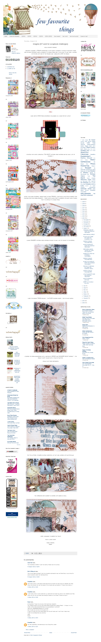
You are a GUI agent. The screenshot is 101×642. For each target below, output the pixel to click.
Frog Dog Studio (91, 149)
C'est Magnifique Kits (87, 337)
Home (50, 632)
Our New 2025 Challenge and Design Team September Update (88, 320)
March (85, 294)
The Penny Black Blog (13, 402)
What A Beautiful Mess (88, 309)
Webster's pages (86, 179)
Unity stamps (91, 178)
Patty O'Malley (31, 571)
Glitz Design (92, 150)
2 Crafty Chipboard (12, 390)
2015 (83, 212)
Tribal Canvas (85, 338)
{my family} (57, 36)
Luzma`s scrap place (87, 357)
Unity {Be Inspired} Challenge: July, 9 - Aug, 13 (88, 365)
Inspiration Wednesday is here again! (88, 326)
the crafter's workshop (88, 194)
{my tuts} (65, 36)
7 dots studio (10, 421)
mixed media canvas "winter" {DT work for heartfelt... (88, 250)
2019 (83, 203)
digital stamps (92, 182)
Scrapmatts (89, 169)
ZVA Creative (91, 181)
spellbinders (86, 193)
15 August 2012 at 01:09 (33, 577)
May (85, 290)
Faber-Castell (90, 147)
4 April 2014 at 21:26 (33, 587)
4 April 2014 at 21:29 (33, 597)
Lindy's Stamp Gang (12, 425)
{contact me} (84, 36)
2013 (83, 216)
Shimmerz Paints (11, 407)
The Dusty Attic (11, 430)
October (86, 224)
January (86, 298)
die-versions (84, 182)
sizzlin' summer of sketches (88, 279)
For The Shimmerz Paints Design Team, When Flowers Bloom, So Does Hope (13, 411)
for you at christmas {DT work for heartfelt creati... (88, 267)
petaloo (87, 190)
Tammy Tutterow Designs (86, 350)
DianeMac (30, 581)
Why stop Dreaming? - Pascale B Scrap (12, 432)
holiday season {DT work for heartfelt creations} (88, 246)
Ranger (88, 168)
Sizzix (94, 169)
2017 (83, 208)
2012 (83, 218)
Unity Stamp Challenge (88, 362)
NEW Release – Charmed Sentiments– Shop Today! (13, 404)
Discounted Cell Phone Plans (87, 353)
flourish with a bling (88, 185)
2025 (83, 201)
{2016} (23, 36)
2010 (83, 302)
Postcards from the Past (13, 423)
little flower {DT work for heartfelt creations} (89, 275)
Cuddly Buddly (84, 146)
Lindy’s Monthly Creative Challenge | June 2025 (13, 427)
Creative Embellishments (88, 144)
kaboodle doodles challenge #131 (87, 271)
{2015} (29, 36)
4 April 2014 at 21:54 (33, 617)
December (86, 220)
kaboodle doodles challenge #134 (87, 241)
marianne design (86, 189)
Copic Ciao (91, 143)
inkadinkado (92, 187)
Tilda (89, 176)
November (86, 222)
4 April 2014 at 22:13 (33, 626)
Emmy (29, 602)
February (86, 296)
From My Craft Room (87, 342)
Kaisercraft (86, 156)
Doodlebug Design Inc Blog (12, 395)
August (85, 228)
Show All (18, 444)
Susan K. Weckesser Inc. (88, 173)
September (86, 226)
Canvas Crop (84, 141)
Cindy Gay (30, 562)
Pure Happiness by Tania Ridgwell (13, 392)
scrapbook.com (10, 66)
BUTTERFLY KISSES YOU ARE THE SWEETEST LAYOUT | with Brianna (13, 399)
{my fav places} (74, 36)
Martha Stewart (86, 158)
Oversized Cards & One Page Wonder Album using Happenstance (12, 418)
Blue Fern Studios (12, 415)
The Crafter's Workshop (10, 436)
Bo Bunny (92, 140)
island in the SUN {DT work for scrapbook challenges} (89, 263)
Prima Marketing (88, 165)
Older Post (74, 632)
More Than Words (87, 317)
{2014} (35, 36)
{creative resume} (14, 36)
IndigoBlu (92, 154)
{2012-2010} (48, 36)
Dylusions (83, 147)
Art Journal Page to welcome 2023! (12, 438)
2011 (83, 300)
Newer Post (27, 632)
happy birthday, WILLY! (89, 234)
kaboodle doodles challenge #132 (87, 258)
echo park (83, 184)
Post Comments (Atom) (36, 635)
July (85, 285)
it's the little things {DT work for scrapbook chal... (88, 238)
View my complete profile (16, 52)
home (5, 36)
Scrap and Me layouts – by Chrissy (88, 333)
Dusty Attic (92, 146)
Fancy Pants (84, 149)
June (85, 288)
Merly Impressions (88, 160)
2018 (83, 205)
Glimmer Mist (85, 150)
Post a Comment (30, 629)
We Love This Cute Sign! (13, 443)
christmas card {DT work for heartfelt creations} (88, 231)
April (85, 292)
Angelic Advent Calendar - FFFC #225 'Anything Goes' (88, 345)
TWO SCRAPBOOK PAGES (88, 358)
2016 (83, 210)
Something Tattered (85, 171)
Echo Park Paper (11, 441)
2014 (83, 214)
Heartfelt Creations (85, 153)
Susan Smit (85, 324)
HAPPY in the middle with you (88, 282)
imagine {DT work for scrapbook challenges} (88, 255)
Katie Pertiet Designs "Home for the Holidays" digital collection (88, 312)
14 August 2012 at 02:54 (34, 566)
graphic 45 (88, 185)
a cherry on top (11, 68)
